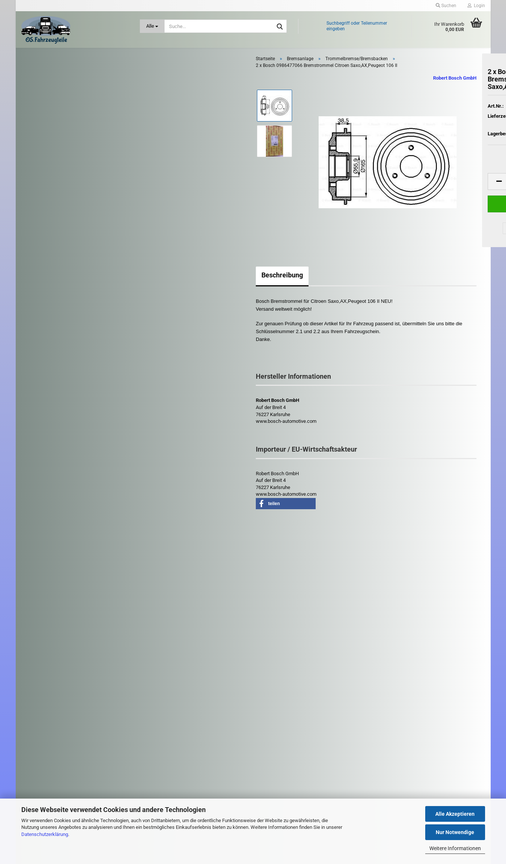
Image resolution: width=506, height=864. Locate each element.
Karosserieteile (50, 328)
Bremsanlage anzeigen (57, 133)
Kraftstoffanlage (51, 345)
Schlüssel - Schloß (52, 490)
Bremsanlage (48, 120)
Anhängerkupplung (54, 87)
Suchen (76, 624)
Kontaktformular (162, 711)
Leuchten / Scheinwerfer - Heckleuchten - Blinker (61, 399)
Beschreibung (169, 283)
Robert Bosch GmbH (341, 86)
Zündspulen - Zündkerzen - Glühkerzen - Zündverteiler (62, 542)
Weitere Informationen (455, 848)
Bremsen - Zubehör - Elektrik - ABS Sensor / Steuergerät (79, 158)
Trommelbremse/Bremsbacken (66, 225)
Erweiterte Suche (76, 641)
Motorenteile (47, 418)
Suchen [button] (446, 5)
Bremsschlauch (49, 193)
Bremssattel (46, 172)
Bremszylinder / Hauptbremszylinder (71, 204)
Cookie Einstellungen (166, 770)
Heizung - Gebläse (53, 312)
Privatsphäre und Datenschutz (176, 759)
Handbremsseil (49, 215)
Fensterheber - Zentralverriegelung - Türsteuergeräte (72, 259)
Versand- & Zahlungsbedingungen (179, 723)
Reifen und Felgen (53, 434)
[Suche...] (152, 26)
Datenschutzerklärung (44, 834)
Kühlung (43, 363)
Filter (39, 279)
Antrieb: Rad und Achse (59, 104)
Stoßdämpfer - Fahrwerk (59, 507)
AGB (149, 747)
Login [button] (476, 5)
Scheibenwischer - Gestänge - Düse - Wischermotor (66, 470)
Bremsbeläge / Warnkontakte (64, 144)
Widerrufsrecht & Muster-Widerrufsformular (188, 735)
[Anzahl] (427, 189)
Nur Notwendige (455, 832)
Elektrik (41, 240)
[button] (386, 189)
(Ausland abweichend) (444, 131)
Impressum (156, 700)
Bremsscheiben (49, 183)
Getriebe (43, 295)
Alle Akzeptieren (455, 814)
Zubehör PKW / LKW (49, 523)
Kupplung (44, 380)
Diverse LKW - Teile (55, 562)
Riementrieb (47, 450)
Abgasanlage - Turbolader (59, 70)
